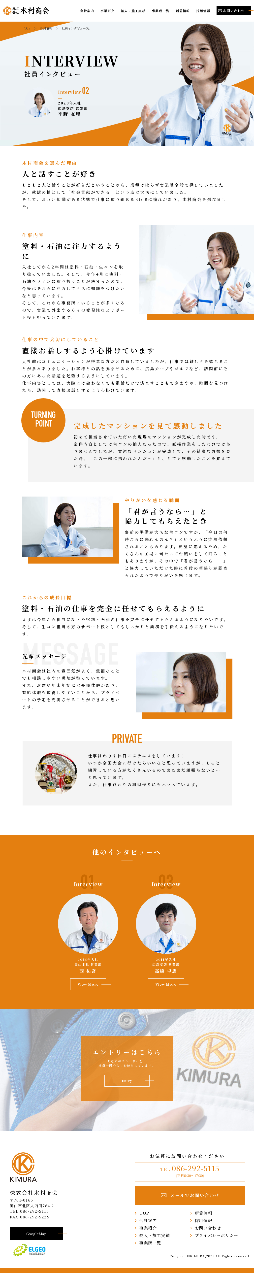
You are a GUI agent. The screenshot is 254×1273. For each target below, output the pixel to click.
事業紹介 (107, 10)
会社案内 (87, 10)
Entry (127, 1080)
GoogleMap (36, 1233)
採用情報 (203, 10)
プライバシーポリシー (216, 1235)
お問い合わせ (208, 1228)
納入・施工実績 (133, 10)
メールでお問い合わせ (190, 1195)
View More (88, 984)
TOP (144, 1213)
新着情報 (183, 10)
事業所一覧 (161, 10)
